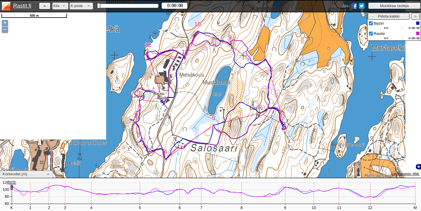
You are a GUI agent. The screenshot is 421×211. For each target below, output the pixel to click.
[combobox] (60, 6)
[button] (394, 5)
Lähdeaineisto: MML (405, 174)
